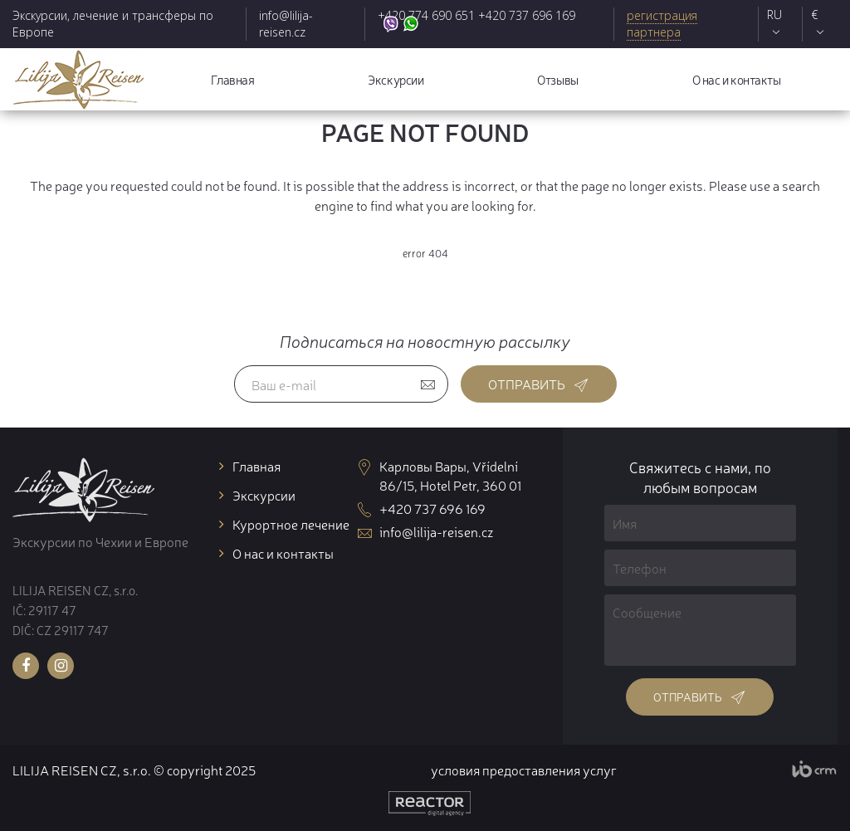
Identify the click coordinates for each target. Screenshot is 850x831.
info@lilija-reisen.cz (286, 23)
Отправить (538, 383)
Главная (233, 79)
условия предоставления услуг (524, 769)
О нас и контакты (736, 79)
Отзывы (557, 79)
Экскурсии (395, 79)
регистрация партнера (662, 23)
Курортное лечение (290, 524)
